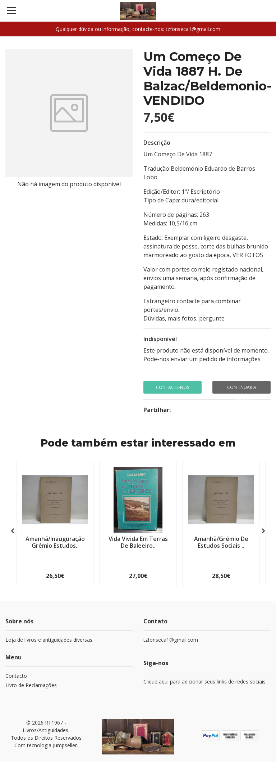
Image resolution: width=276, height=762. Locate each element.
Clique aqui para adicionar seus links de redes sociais (204, 681)
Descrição (156, 143)
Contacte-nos (172, 387)
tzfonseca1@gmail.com (170, 639)
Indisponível (160, 339)
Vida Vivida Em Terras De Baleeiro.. (138, 542)
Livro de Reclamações (31, 685)
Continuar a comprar (241, 389)
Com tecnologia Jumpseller (45, 745)
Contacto (16, 675)
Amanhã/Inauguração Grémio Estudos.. (55, 542)
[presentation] (12, 531)
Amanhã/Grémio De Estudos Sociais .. (221, 542)
